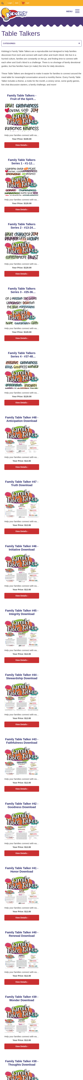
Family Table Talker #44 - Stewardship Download (61, 355)
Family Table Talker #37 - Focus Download (21, 612)
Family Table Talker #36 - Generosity (61, 612)
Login (10, 3)
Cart (27, 3)
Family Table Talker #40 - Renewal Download (61, 483)
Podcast (24, 1056)
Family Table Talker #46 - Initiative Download (61, 290)
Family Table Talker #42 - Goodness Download (61, 419)
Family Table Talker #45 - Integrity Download (21, 355)
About (34, 1063)
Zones (36, 1056)
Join (16, 3)
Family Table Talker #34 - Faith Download (61, 677)
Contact (47, 1063)
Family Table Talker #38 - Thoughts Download (61, 548)
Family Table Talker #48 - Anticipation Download (61, 226)
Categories (41, 43)
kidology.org (49, 1077)
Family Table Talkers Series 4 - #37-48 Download (21, 226)
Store (61, 1056)
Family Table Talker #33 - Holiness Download (21, 741)
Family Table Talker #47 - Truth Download (21, 290)
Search (3, 3)
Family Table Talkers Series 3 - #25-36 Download (61, 161)
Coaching (49, 1056)
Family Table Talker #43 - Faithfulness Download (21, 419)
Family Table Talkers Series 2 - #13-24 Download (21, 161)
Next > (4, 811)
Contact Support (36, 1077)
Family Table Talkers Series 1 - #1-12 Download (61, 97)
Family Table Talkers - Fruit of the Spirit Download (21, 97)
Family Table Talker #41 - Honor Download (21, 483)
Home (12, 1056)
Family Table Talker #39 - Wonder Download (21, 548)
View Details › (21, 145)
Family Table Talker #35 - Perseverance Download (21, 677)
